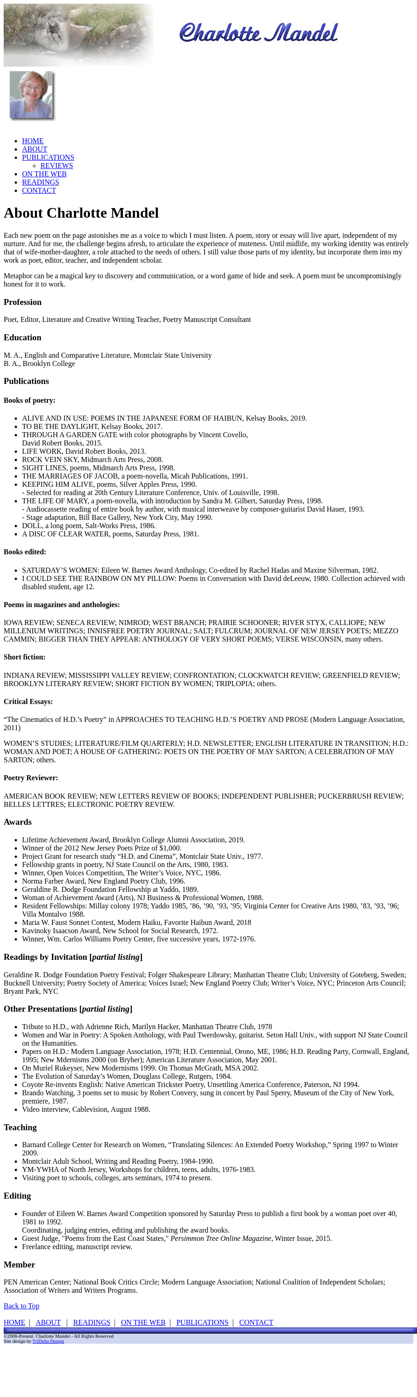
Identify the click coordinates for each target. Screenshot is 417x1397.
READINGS (40, 182)
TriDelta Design (48, 1341)
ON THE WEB (44, 174)
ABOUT (34, 149)
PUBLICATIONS (48, 157)
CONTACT (39, 190)
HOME (33, 141)
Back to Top (21, 1306)
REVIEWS (56, 165)
